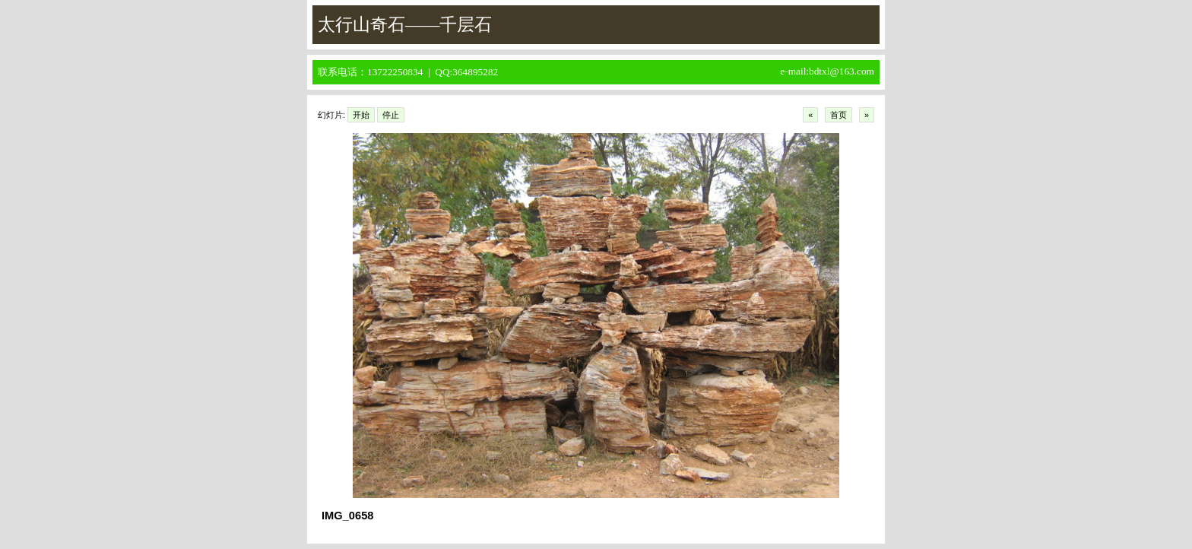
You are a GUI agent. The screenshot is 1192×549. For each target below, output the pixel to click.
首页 (838, 114)
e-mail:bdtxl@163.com (827, 71)
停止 (390, 114)
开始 (361, 114)
